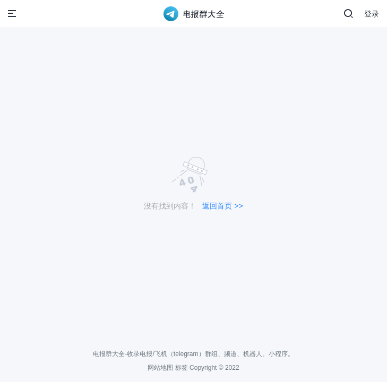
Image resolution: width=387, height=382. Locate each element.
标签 (181, 367)
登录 (371, 14)
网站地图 (160, 367)
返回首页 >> (222, 206)
